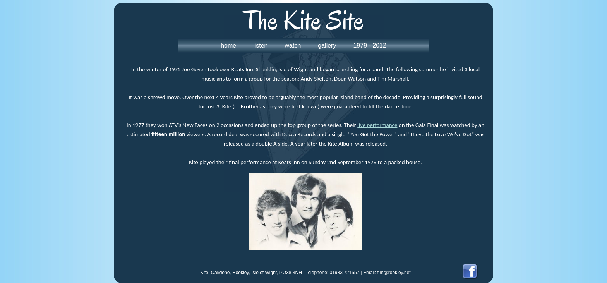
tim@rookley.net (394, 272)
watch (293, 45)
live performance (377, 125)
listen (260, 45)
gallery (327, 45)
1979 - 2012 (369, 45)
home (228, 45)
